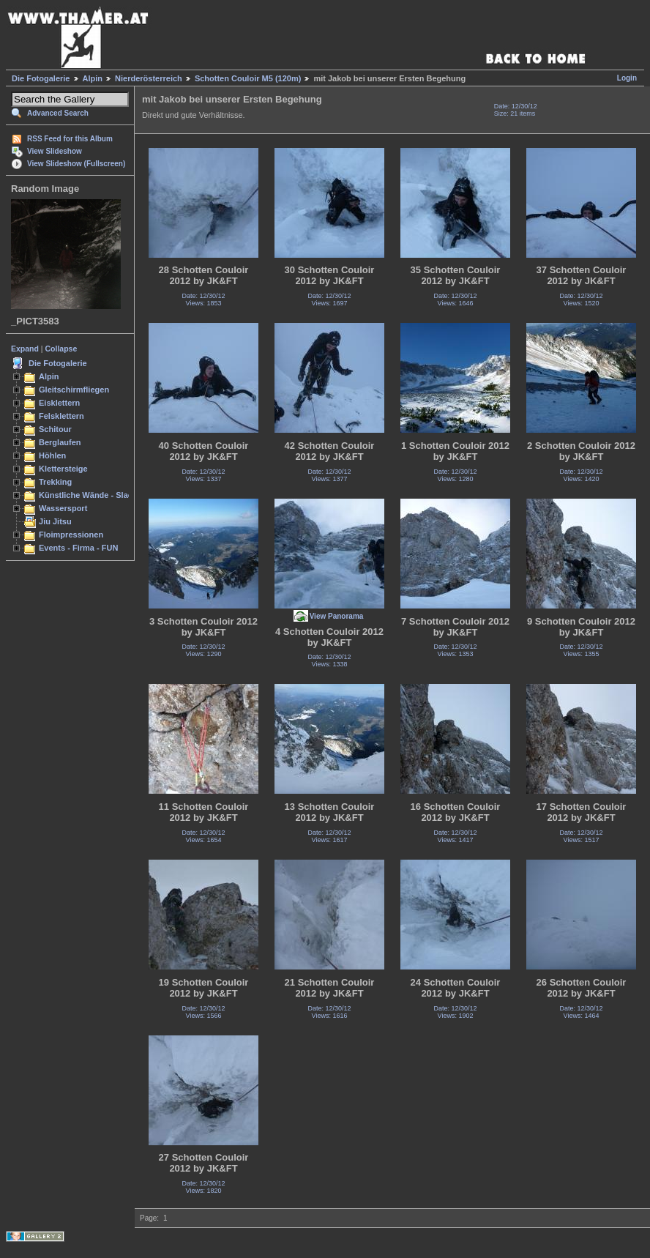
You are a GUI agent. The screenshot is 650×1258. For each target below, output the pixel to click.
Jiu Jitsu (55, 521)
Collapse (61, 348)
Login (627, 78)
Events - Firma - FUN (78, 547)
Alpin (93, 78)
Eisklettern (59, 402)
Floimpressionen (71, 534)
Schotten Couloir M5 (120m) (248, 78)
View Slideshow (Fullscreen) (76, 164)
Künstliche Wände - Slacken (92, 495)
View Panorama (337, 616)
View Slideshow (54, 151)
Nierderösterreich (148, 78)
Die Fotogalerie (41, 78)
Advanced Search (58, 113)
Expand (25, 348)
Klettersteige (63, 468)
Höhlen (52, 455)
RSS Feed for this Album (70, 139)
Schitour (55, 429)
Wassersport (63, 508)
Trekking (55, 481)
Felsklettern (61, 416)
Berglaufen (60, 442)
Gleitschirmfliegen (74, 389)
